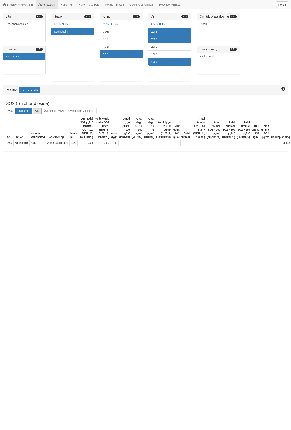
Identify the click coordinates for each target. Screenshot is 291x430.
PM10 (106, 46)
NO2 (105, 39)
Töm (65, 24)
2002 (154, 39)
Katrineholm (13, 56)
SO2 (105, 54)
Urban (203, 24)
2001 (154, 46)
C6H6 (106, 31)
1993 (154, 61)
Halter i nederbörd (89, 4)
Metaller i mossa (114, 4)
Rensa (282, 4)
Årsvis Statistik (46, 4)
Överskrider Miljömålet (81, 110)
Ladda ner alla (30, 90)
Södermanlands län (17, 24)
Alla (106, 24)
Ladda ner (23, 110)
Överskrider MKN (54, 110)
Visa (10, 110)
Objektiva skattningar (141, 4)
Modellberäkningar (169, 4)
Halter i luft (67, 4)
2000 (154, 54)
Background (207, 56)
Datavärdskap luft (18, 5)
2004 (154, 31)
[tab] (145, 90)
